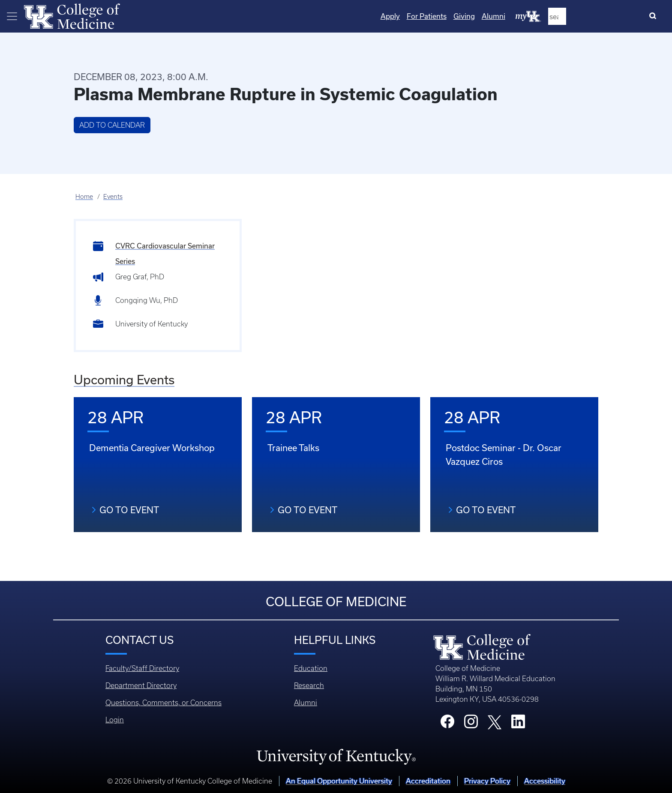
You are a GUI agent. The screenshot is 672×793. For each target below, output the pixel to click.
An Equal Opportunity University (339, 781)
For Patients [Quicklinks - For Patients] (516, 16)
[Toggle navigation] (12, 16)
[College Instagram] (471, 724)
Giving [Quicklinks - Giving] (553, 16)
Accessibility (544, 781)
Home (84, 196)
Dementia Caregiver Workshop (152, 448)
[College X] (494, 721)
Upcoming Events (124, 379)
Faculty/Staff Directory (142, 668)
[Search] (654, 16)
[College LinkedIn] (518, 724)
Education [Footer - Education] (310, 668)
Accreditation (428, 781)
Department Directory (141, 685)
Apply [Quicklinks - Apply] (479, 16)
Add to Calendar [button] (112, 125)
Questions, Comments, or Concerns (163, 702)
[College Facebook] (447, 724)
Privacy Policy (487, 781)
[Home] (72, 15)
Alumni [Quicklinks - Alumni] (582, 16)
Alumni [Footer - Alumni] (305, 702)
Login (114, 720)
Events (113, 196)
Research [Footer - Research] (309, 685)
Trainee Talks (293, 448)
